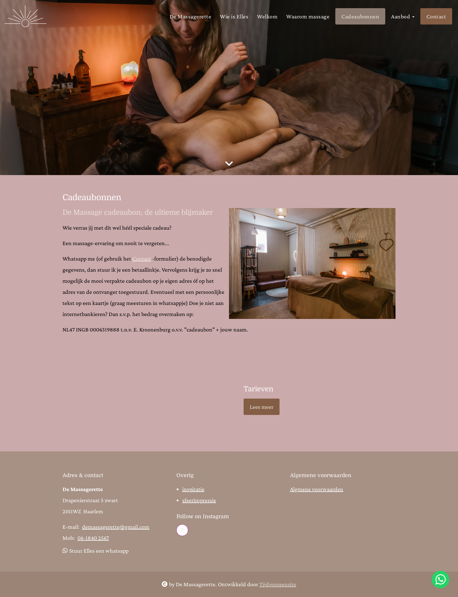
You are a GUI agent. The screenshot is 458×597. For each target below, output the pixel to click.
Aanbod (402, 16)
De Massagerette (190, 16)
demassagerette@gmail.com (115, 527)
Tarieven (258, 389)
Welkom (267, 16)
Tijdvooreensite (277, 584)
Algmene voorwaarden (316, 489)
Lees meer (261, 407)
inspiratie (193, 489)
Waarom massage (307, 16)
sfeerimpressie (199, 500)
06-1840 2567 (93, 538)
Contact (436, 16)
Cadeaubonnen (360, 16)
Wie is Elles (234, 16)
